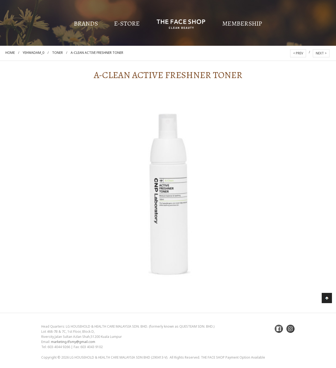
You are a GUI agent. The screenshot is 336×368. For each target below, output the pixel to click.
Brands (86, 23)
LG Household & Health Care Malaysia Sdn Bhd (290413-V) (118, 357)
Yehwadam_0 (33, 52)
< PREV (298, 53)
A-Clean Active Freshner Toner (97, 52)
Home (10, 52)
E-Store (127, 23)
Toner (57, 52)
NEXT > (321, 53)
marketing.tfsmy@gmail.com (73, 341)
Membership (242, 23)
